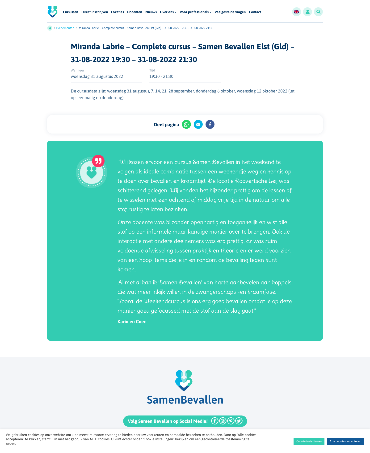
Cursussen (70, 12)
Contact (255, 12)
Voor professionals (194, 12)
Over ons (167, 12)
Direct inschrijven (94, 12)
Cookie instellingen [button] (309, 441)
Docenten (134, 12)
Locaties (117, 12)
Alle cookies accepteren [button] (345, 441)
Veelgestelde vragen (230, 12)
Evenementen (65, 28)
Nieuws (151, 12)
